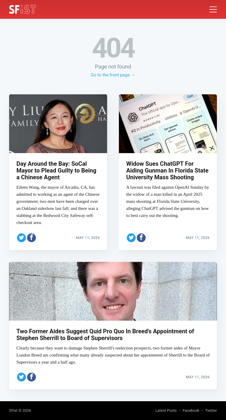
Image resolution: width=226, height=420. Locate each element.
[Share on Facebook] (31, 238)
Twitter (211, 410)
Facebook (191, 410)
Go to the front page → (113, 75)
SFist (13, 410)
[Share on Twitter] (21, 238)
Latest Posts (166, 410)
